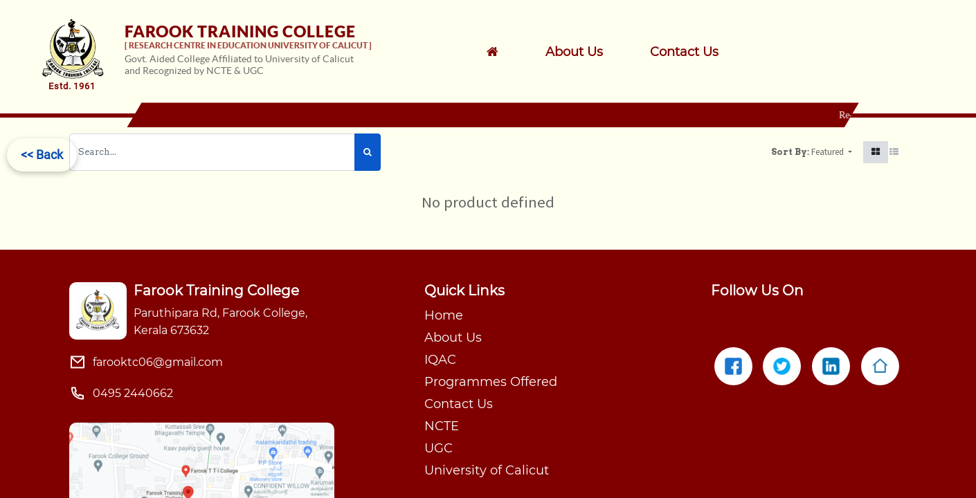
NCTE (441, 426)
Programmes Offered (490, 381)
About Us (453, 337)
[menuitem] (592, 51)
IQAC (440, 359)
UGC (438, 448)
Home (443, 315)
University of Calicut (486, 470)
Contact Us (458, 404)
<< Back (42, 154)
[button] (831, 152)
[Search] (367, 152)
